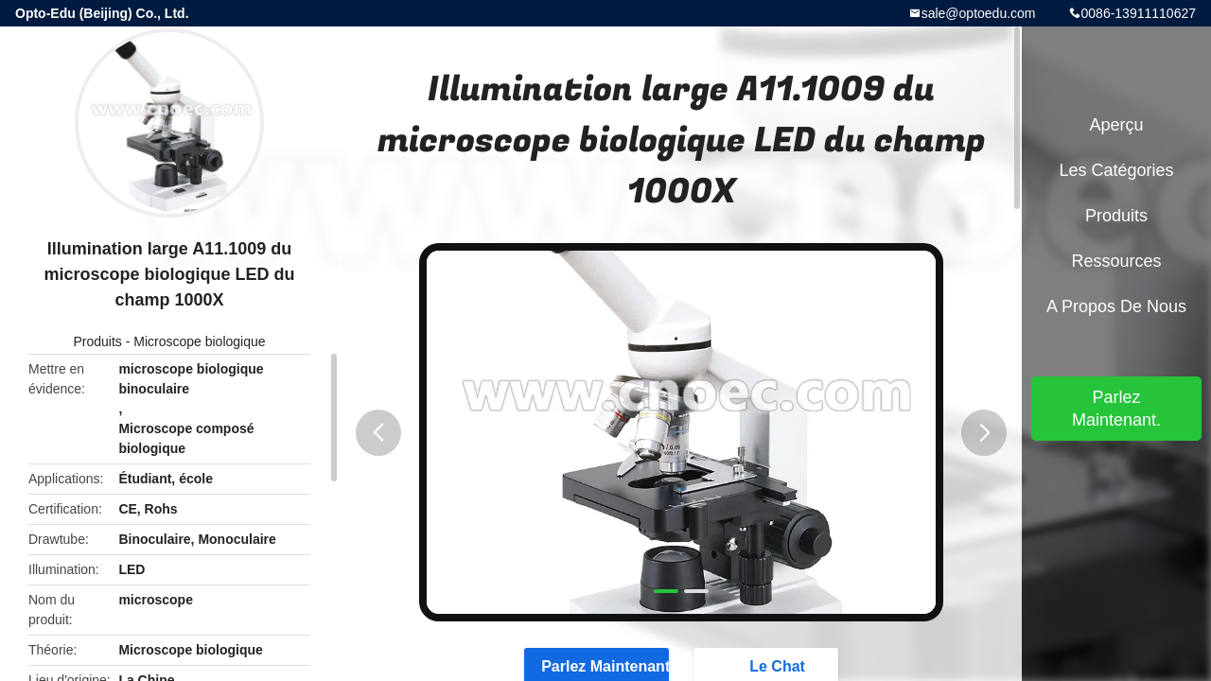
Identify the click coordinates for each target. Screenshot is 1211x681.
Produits (97, 341)
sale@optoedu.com (978, 13)
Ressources (1116, 261)
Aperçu (1116, 124)
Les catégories (1116, 170)
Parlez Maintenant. (1116, 408)
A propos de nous (1116, 306)
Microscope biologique (199, 341)
